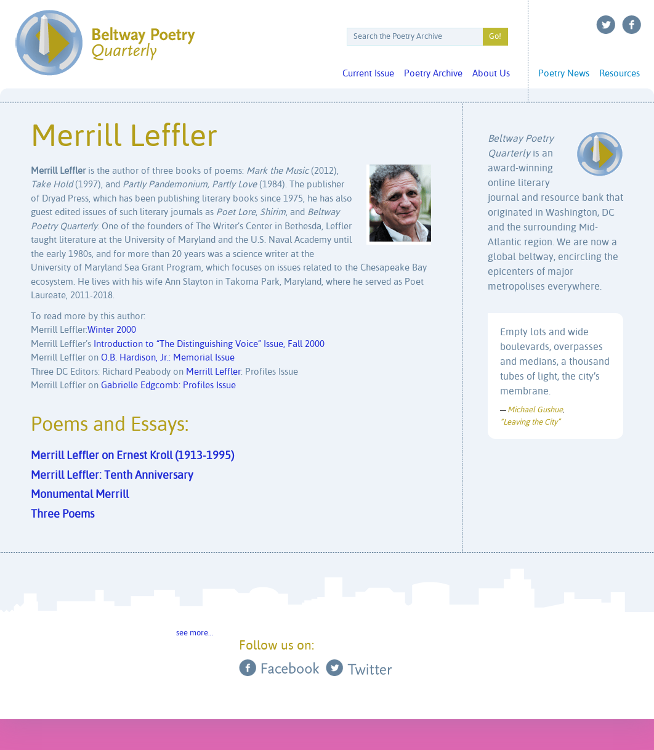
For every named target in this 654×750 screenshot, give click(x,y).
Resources (619, 73)
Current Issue (368, 73)
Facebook (632, 24)
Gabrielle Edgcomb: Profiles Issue (168, 385)
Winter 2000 (111, 330)
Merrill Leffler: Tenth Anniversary (112, 475)
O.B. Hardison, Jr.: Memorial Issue (168, 357)
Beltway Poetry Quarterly (105, 43)
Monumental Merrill (80, 494)
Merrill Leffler (213, 372)
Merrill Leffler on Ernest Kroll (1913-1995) (132, 456)
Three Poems (62, 514)
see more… (194, 633)
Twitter (606, 24)
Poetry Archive (433, 73)
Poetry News (563, 73)
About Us (491, 73)
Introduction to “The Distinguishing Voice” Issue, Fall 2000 (209, 344)
